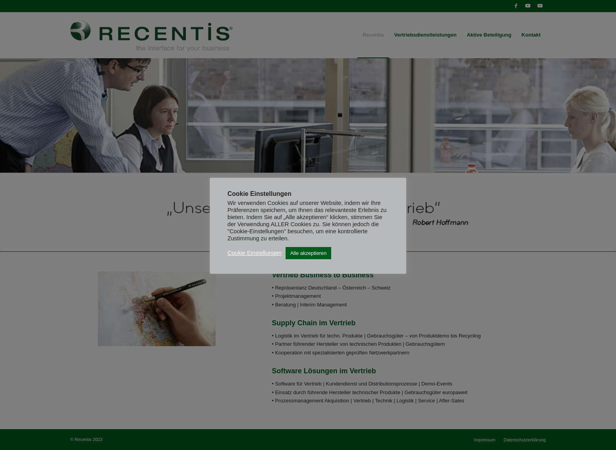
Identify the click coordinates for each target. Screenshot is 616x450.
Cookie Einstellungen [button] (254, 253)
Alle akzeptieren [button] (308, 253)
